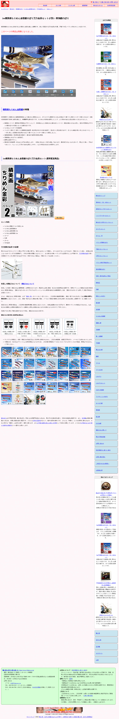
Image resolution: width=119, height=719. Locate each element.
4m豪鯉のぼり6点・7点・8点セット (106, 64)
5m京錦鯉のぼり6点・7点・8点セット (106, 525)
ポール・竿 (99, 235)
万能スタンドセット (102, 249)
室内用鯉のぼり (100, 269)
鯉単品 (98, 282)
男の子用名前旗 (100, 437)
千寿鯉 (98, 343)
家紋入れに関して (101, 430)
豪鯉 (97, 356)
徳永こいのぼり (100, 296)
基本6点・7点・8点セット (103, 202)
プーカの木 (99, 370)
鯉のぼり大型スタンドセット (104, 222)
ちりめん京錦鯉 (100, 316)
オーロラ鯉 (99, 403)
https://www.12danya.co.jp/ (18, 670)
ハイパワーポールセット (103, 215)
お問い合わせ (100, 443)
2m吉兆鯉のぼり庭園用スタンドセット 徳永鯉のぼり (106, 147)
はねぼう (38, 92)
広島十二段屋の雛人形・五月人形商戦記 (80, 717)
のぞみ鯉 (98, 423)
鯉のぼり (12, 9)
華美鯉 (98, 410)
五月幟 (84, 418)
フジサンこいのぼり (102, 396)
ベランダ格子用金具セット (104, 262)
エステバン (99, 653)
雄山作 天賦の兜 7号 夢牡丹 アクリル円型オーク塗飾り (106, 493)
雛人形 (98, 633)
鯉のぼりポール (98, 5)
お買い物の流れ (100, 457)
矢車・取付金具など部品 (103, 276)
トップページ (4, 9)
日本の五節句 (37, 420)
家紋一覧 (29, 296)
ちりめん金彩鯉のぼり (30, 9)
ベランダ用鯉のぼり (102, 242)
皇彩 (21, 92)
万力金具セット (41, 9)
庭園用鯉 (84, 5)
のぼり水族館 (100, 390)
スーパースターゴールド (47, 93)
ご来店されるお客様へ (102, 463)
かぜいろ (30, 92)
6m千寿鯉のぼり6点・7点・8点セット (106, 36)
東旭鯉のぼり (19, 9)
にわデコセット (100, 383)
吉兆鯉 (98, 309)
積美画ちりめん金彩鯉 (13, 109)
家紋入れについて (28, 284)
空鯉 (97, 289)
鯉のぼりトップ (100, 195)
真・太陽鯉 (99, 336)
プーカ (98, 363)
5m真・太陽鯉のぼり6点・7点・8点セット (106, 92)
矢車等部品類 (111, 5)
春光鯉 (98, 302)
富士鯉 (98, 416)
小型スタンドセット (102, 256)
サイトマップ (31, 717)
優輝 (71, 92)
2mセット (49, 9)
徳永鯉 (45, 5)
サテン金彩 (13, 92)
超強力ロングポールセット (104, 209)
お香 (97, 660)
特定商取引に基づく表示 (103, 450)
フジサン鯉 (71, 5)
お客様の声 (99, 470)
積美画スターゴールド (55, 93)
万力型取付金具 (83, 253)
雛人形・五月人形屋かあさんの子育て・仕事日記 (53, 717)
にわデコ (98, 376)
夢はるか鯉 (99, 349)
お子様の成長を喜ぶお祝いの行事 (47, 423)
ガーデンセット (100, 229)
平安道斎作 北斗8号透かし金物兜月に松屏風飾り (106, 583)
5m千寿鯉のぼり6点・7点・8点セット (106, 555)
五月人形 (98, 640)
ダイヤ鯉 (58, 5)
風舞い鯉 (98, 323)
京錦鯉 (98, 329)
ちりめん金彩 (5, 92)
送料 (70, 678)
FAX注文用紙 (36, 687)
